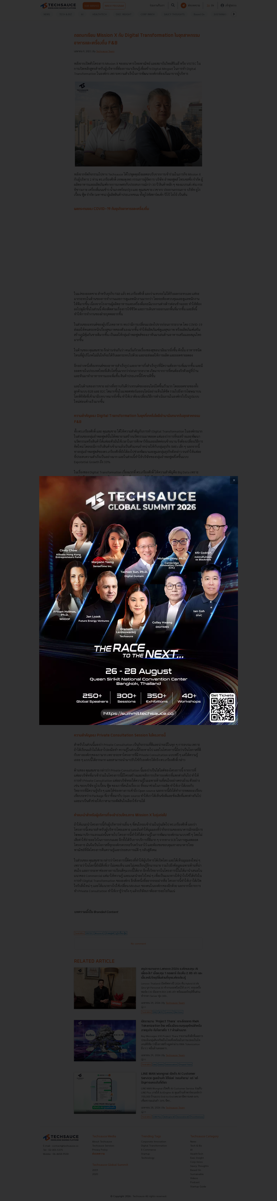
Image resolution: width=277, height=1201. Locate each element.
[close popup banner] (234, 480)
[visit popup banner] (138, 600)
